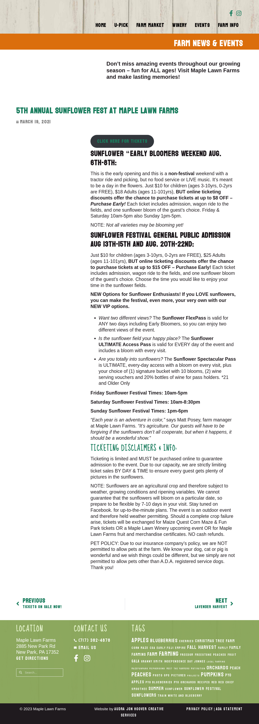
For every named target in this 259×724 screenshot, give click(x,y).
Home (101, 25)
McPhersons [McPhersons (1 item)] (157, 669)
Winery (179, 25)
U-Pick (121, 25)
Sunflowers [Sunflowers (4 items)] (144, 695)
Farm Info (228, 25)
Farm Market (150, 25)
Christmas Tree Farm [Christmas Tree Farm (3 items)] (215, 640)
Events (202, 25)
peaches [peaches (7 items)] (142, 675)
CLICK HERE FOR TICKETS (122, 141)
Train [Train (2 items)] (162, 695)
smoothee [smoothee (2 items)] (139, 689)
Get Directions (32, 658)
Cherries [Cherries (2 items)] (186, 641)
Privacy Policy (199, 709)
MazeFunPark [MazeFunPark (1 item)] (140, 669)
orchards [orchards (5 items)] (217, 667)
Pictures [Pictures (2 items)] (178, 675)
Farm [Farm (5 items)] (152, 654)
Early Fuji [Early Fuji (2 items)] (165, 648)
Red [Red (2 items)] (214, 682)
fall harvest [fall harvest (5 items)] (202, 647)
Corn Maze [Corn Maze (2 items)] (140, 648)
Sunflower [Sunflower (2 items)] (174, 689)
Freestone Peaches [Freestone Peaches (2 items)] (210, 655)
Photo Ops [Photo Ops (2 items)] (161, 675)
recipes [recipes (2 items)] (203, 682)
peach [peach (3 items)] (235, 668)
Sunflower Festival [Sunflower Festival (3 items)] (202, 688)
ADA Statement (229, 709)
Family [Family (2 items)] (223, 648)
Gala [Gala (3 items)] (136, 661)
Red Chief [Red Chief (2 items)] (226, 682)
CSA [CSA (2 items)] (152, 648)
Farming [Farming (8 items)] (169, 653)
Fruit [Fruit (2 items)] (232, 655)
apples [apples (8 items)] (140, 640)
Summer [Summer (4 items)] (156, 689)
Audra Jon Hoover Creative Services (139, 712)
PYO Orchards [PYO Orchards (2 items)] (185, 682)
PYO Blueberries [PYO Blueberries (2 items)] (158, 682)
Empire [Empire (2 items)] (180, 648)
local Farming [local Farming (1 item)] (216, 662)
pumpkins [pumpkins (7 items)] (212, 675)
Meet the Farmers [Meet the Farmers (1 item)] (178, 669)
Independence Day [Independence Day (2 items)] (178, 661)
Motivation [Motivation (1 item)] (198, 669)
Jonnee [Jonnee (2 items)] (200, 661)
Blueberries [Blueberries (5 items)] (164, 640)
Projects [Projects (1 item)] (193, 676)
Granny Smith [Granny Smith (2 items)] (152, 661)
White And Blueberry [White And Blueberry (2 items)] (185, 695)
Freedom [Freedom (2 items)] (187, 655)
